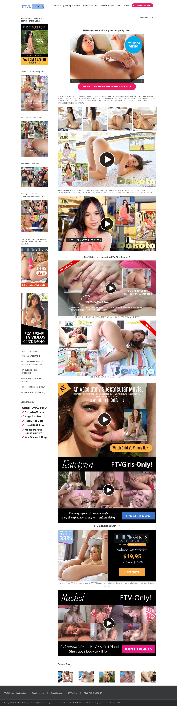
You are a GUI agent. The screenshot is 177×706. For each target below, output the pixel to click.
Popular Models (38, 693)
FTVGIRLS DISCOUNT (93, 693)
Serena (93, 376)
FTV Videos (72, 693)
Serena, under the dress (33, 356)
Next (152, 17)
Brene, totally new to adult (33, 387)
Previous (144, 17)
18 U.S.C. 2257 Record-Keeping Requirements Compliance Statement (102, 703)
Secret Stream (56, 693)
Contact (75, 703)
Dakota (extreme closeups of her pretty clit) (106, 30)
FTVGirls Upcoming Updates (15, 693)
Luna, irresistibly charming (33, 392)
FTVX (16, 703)
